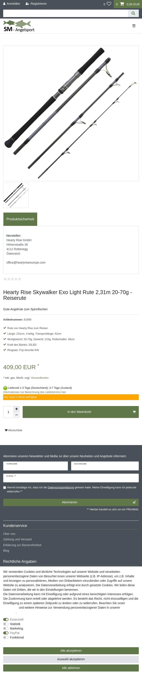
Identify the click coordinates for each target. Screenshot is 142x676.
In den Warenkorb (101, 412)
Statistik (15, 624)
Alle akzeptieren (71, 650)
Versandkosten (39, 377)
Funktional (17, 637)
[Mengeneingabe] (8, 412)
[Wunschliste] (107, 4)
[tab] (20, 219)
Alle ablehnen (71, 668)
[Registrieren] (36, 3)
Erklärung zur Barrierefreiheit (22, 545)
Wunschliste (13, 430)
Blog (6, 550)
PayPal (14, 633)
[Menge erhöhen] (16, 409)
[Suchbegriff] (65, 13)
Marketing (16, 628)
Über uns (9, 533)
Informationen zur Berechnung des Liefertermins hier (34, 392)
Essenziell (16, 619)
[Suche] (133, 13)
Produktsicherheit (20, 219)
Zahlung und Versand (17, 539)
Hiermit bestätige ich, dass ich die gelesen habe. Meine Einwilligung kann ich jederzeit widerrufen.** (71, 489)
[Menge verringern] (16, 415)
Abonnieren (99, 502)
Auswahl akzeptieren (71, 659)
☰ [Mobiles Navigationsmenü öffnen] (134, 26)
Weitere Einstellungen (17, 642)
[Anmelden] (12, 3)
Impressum (10, 607)
